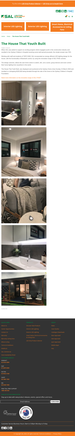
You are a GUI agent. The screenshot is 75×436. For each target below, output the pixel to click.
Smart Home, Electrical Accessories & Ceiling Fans (62, 27)
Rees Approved (55, 335)
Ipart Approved (55, 342)
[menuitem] (4, 36)
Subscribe (55, 402)
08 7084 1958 (5, 379)
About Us (4, 326)
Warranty (4, 335)
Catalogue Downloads (57, 332)
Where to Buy (5, 342)
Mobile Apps (55, 345)
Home (3, 36)
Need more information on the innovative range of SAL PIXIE (20, 77)
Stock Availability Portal (8, 355)
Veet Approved (55, 338)
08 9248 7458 (5, 385)
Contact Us (4, 332)
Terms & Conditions (7, 345)
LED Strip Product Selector (34, 341)
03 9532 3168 (5, 373)
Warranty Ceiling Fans (8, 338)
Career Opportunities (7, 329)
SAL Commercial (6, 352)
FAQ (52, 348)
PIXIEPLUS (4, 348)
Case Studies (55, 329)
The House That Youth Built (20, 36)
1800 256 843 (5, 390)
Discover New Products (33, 326)
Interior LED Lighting (13, 26)
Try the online (26, 4)
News (8, 36)
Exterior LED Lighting (37, 26)
